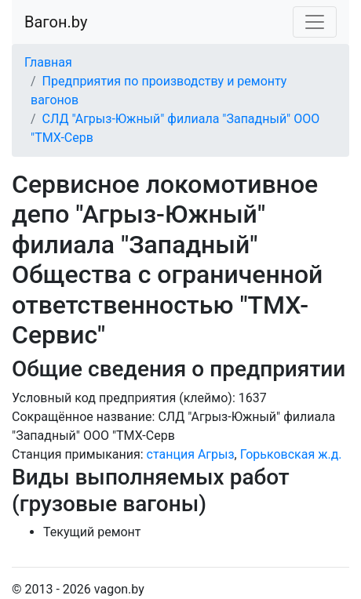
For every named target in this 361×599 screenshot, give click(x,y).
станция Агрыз (191, 454)
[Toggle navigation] (315, 22)
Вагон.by (55, 22)
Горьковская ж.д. (291, 454)
